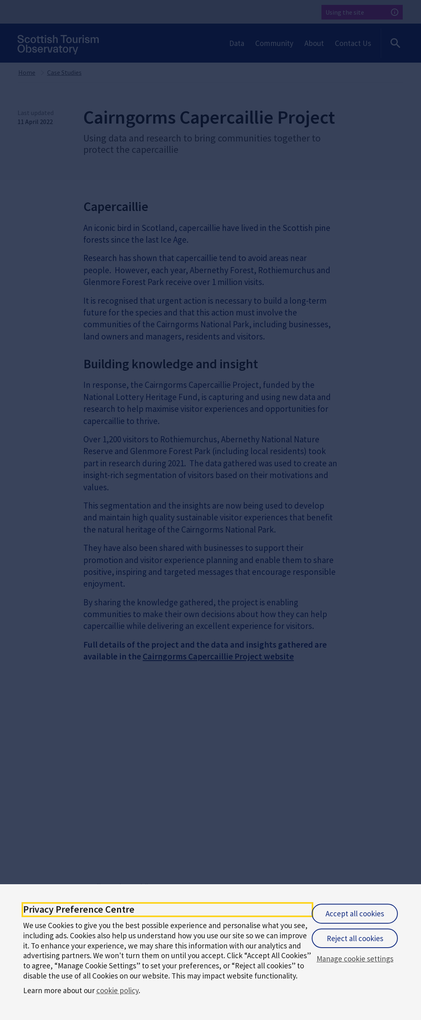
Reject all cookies (355, 938)
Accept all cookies (355, 913)
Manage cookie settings (355, 958)
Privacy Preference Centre (79, 910)
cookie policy (117, 990)
